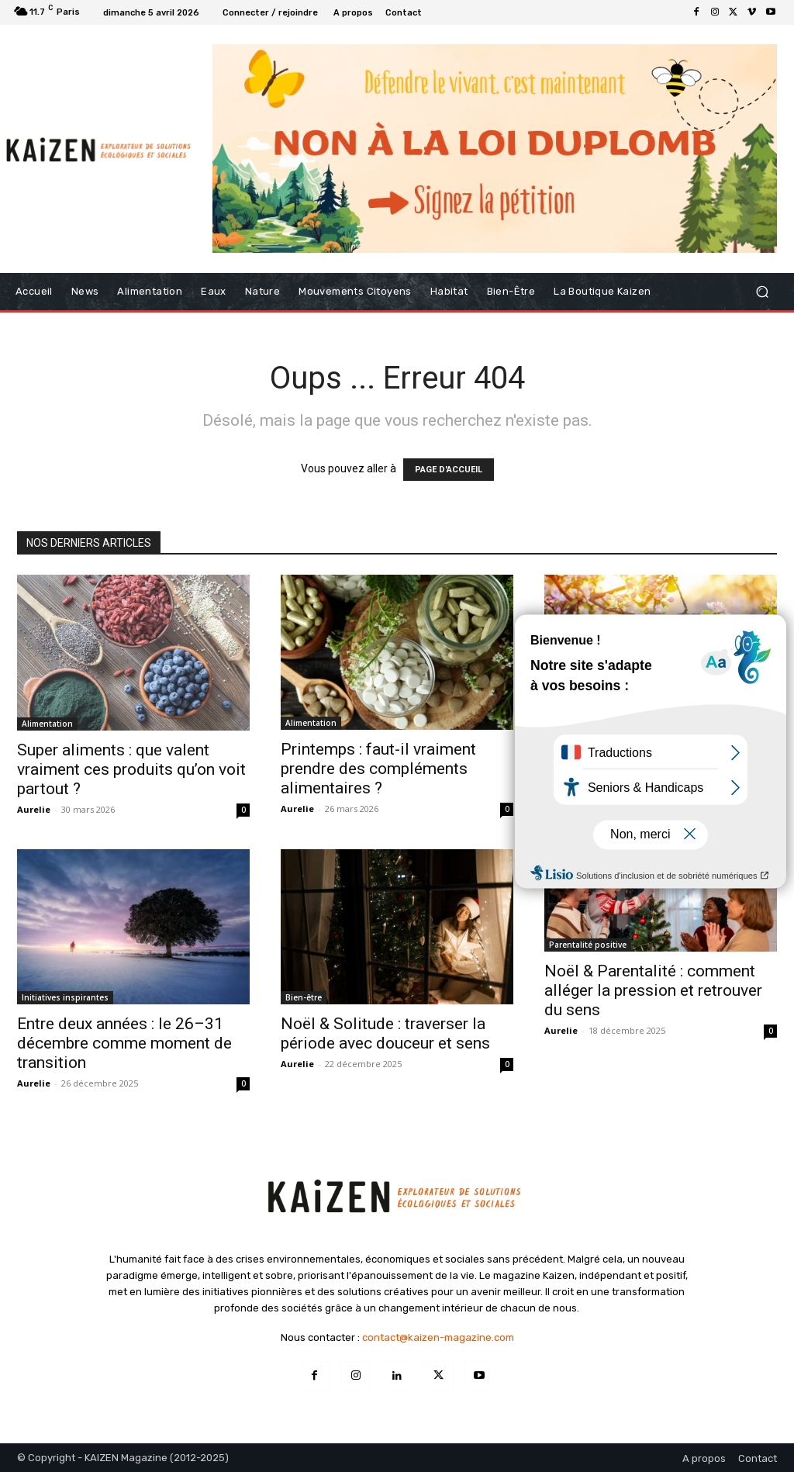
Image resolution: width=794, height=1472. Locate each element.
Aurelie (33, 809)
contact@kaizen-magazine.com (438, 1337)
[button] (762, 292)
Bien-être (303, 997)
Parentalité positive (588, 944)
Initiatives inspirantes (65, 997)
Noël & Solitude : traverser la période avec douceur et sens (385, 1033)
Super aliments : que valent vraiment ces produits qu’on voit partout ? (131, 769)
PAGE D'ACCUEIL (448, 470)
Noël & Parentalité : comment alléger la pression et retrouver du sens (653, 990)
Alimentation (47, 723)
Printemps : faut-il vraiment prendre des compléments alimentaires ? (378, 768)
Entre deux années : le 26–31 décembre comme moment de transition (124, 1043)
